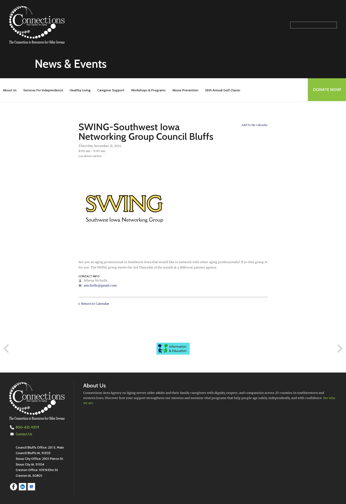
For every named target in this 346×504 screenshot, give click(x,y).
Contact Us (24, 434)
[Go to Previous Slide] (6, 348)
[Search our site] (313, 25)
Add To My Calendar (255, 125)
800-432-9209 (27, 427)
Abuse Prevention (185, 90)
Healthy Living (79, 90)
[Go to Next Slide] (339, 348)
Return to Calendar (95, 303)
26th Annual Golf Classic (222, 90)
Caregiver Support (110, 90)
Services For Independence (43, 90)
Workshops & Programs (147, 90)
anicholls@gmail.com (100, 285)
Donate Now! (326, 90)
